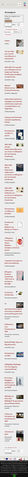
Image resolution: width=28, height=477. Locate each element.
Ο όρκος (7, 41)
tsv (13, 447)
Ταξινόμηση (8, 34)
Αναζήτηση (16, 4)
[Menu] (19, 4)
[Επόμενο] (21, 24)
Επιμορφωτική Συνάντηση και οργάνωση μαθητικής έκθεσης (13, 119)
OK (14, 476)
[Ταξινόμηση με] (9, 32)
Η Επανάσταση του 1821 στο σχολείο (9, 133)
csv (6, 447)
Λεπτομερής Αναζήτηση (11, 29)
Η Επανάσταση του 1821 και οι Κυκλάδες (9, 211)
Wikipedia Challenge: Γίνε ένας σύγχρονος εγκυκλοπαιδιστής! (13, 367)
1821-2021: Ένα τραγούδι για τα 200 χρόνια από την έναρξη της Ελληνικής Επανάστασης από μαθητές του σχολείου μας (13, 72)
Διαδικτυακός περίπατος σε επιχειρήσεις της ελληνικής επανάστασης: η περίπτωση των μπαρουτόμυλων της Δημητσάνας (13, 103)
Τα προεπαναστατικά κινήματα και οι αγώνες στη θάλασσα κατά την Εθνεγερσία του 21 (13, 309)
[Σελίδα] (8, 24)
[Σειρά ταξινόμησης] (18, 32)
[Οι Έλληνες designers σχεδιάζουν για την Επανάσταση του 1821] (10, 382)
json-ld (9, 447)
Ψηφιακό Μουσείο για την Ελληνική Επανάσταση (12, 88)
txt (16, 447)
